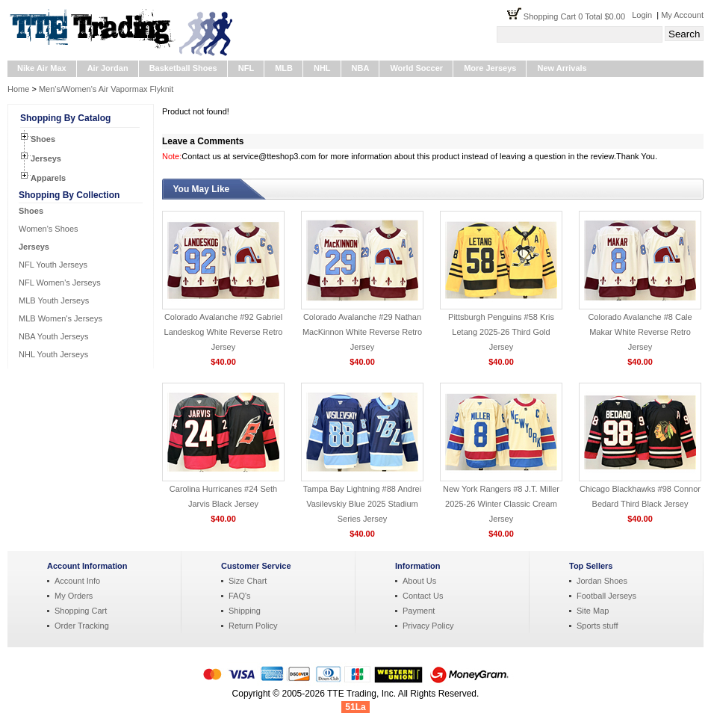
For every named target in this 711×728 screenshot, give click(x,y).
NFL (246, 68)
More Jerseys (490, 68)
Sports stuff (597, 625)
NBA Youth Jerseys (54, 336)
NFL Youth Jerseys (53, 264)
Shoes (43, 139)
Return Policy (253, 625)
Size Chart (248, 580)
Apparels (48, 177)
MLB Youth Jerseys (54, 300)
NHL (322, 68)
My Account (682, 14)
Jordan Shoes (602, 580)
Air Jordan (107, 68)
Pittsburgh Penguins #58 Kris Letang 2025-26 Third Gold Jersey (501, 331)
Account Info (77, 580)
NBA (361, 68)
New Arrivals (561, 68)
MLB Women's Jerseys (60, 318)
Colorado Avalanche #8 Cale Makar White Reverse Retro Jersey (640, 331)
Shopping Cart (81, 610)
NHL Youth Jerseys (53, 354)
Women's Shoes (48, 228)
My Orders (74, 595)
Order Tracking (82, 625)
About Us (419, 580)
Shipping (245, 610)
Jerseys (46, 158)
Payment (419, 610)
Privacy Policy (428, 625)
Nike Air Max (41, 68)
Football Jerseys (606, 595)
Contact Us (423, 595)
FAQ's (240, 595)
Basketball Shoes (183, 68)
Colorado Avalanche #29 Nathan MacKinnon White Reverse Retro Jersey (362, 331)
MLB (284, 68)
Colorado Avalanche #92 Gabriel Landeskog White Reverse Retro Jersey (223, 331)
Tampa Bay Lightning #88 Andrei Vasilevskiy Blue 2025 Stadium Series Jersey (362, 503)
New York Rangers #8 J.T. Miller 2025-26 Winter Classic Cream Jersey (501, 503)
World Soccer (416, 68)
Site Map (593, 610)
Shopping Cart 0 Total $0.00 (578, 16)
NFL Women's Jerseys (60, 282)
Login (642, 14)
